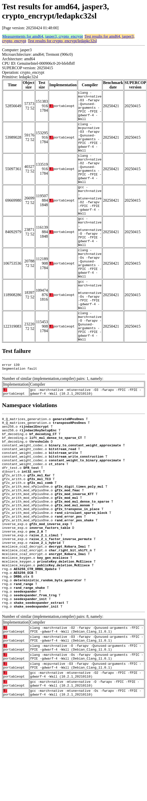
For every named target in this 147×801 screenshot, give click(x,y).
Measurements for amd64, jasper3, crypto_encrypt (42, 36)
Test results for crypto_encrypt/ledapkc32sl (62, 41)
